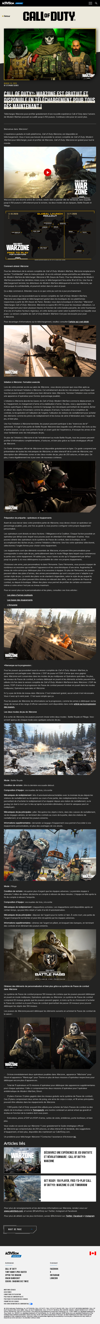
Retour (6, 16)
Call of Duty (11, 1269)
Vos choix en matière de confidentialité (17, 1304)
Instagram (54, 1275)
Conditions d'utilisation (12, 1294)
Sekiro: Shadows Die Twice (17, 1281)
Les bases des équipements (20, 600)
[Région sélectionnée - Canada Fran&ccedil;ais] (93, 1253)
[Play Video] (50, 172)
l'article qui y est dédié (78, 321)
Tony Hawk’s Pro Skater (16, 1272)
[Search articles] (96, 3)
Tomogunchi (38, 1110)
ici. (75, 1137)
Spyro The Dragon (13, 1275)
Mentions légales (10, 1290)
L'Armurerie (12, 605)
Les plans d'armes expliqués (20, 595)
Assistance (7, 1292)
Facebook (54, 1269)
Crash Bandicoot (12, 1278)
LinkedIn (54, 1278)
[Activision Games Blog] (12, 3)
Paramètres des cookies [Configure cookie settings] (11, 1301)
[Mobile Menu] (90, 3)
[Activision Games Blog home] (13, 1254)
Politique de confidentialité (13, 1297)
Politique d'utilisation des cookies (16, 1299)
